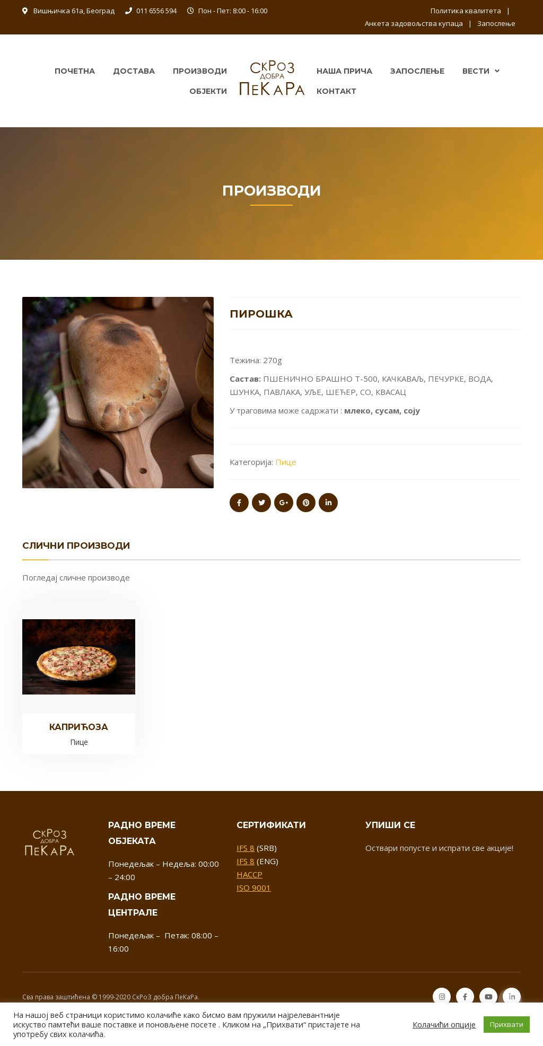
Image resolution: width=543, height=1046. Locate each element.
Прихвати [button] (506, 1024)
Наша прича (344, 71)
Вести (475, 71)
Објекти (208, 91)
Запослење (496, 23)
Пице (285, 461)
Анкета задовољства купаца (414, 23)
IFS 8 (246, 847)
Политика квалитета (466, 10)
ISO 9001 (254, 887)
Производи (200, 71)
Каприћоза (78, 727)
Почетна (75, 71)
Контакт (336, 91)
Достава (134, 71)
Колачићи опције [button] (444, 1024)
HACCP (249, 874)
